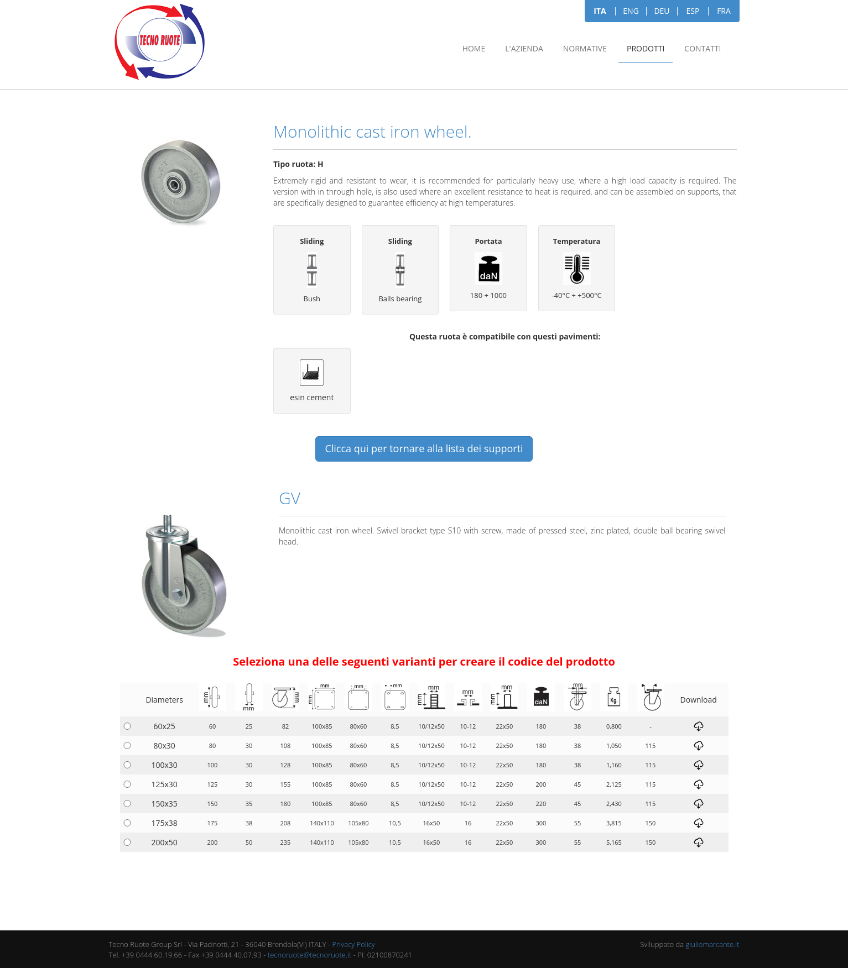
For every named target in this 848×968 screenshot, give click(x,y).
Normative (585, 48)
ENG (631, 11)
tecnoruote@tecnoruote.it (310, 955)
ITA (600, 11)
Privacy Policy (353, 944)
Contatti (702, 48)
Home (474, 48)
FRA (724, 11)
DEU (661, 11)
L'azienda (524, 48)
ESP (693, 11)
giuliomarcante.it (713, 944)
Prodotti (645, 48)
